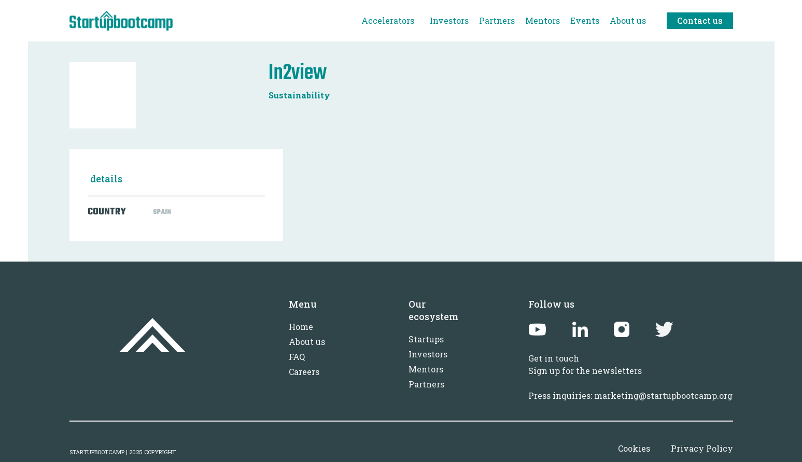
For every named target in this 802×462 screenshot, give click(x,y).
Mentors (426, 369)
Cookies (634, 448)
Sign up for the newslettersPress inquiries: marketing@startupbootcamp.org (630, 383)
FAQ (297, 356)
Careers (304, 371)
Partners (426, 384)
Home (301, 326)
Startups (426, 339)
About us (307, 341)
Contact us (700, 20)
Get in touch (553, 358)
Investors (428, 354)
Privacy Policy (702, 448)
